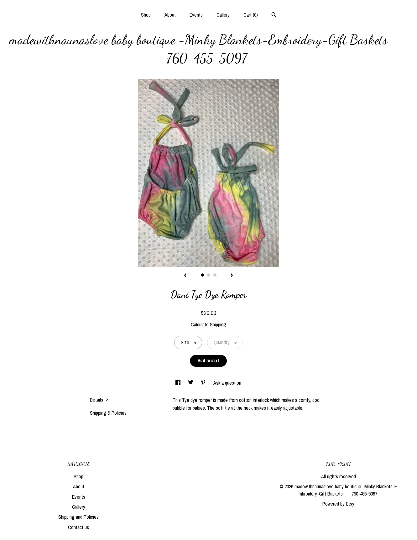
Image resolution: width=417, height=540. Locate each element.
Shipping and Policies (78, 516)
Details (99, 399)
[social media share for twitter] (191, 382)
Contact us (78, 527)
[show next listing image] (231, 275)
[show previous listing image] (185, 275)
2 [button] (208, 275)
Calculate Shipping (208, 324)
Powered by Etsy (338, 503)
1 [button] (202, 275)
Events (196, 14)
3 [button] (214, 275)
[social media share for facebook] (178, 382)
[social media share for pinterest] (204, 382)
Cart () (250, 14)
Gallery (223, 14)
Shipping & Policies (108, 412)
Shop (146, 14)
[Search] (274, 15)
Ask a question (227, 382)
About (170, 14)
